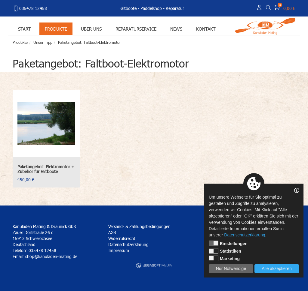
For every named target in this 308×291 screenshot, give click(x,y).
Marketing (224, 258)
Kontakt (206, 29)
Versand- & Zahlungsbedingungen (139, 226)
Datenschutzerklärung (128, 244)
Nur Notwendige (231, 268)
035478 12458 (30, 8)
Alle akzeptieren (277, 268)
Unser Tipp (42, 42)
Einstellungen (228, 243)
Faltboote (128, 8)
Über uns (91, 29)
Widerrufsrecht (121, 238)
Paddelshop (151, 8)
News (176, 29)
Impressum (118, 250)
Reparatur (175, 8)
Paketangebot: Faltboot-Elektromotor (89, 42)
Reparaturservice (136, 29)
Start (24, 29)
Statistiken (225, 251)
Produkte (56, 29)
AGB (112, 232)
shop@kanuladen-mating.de (51, 256)
